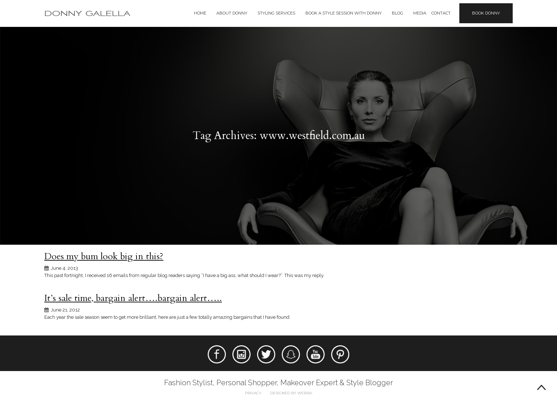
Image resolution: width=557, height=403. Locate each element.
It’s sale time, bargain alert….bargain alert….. (133, 298)
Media (419, 13)
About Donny (231, 13)
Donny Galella (87, 13)
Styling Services (276, 13)
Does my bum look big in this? (103, 256)
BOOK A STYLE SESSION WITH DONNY (343, 13)
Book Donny (486, 13)
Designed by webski (291, 393)
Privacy (253, 393)
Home (200, 13)
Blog (397, 13)
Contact (441, 13)
